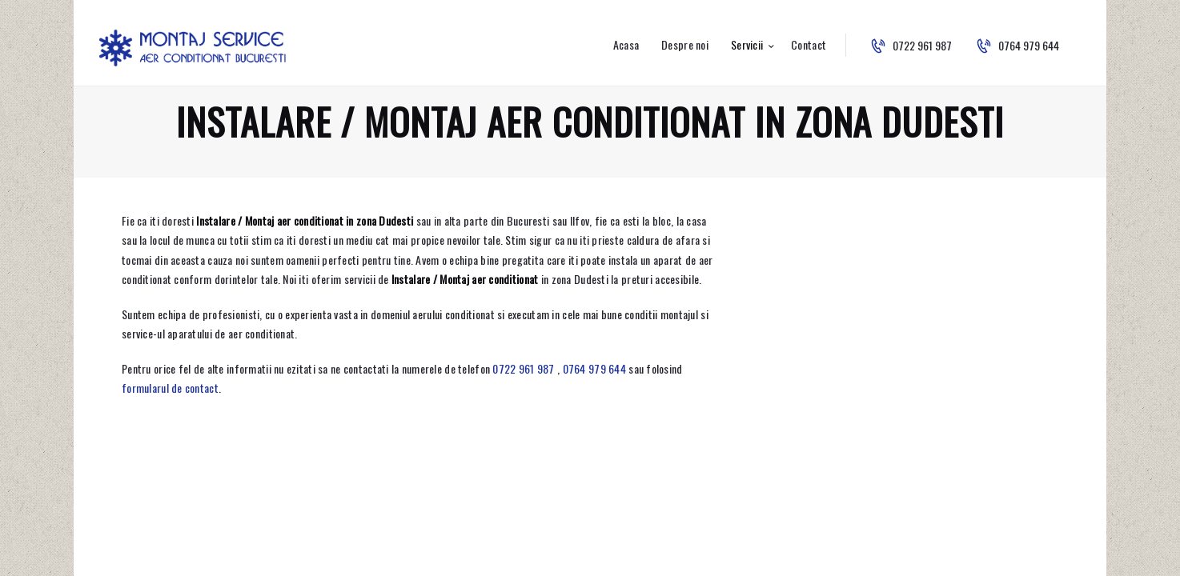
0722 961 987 (523, 368)
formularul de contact (170, 387)
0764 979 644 (594, 368)
